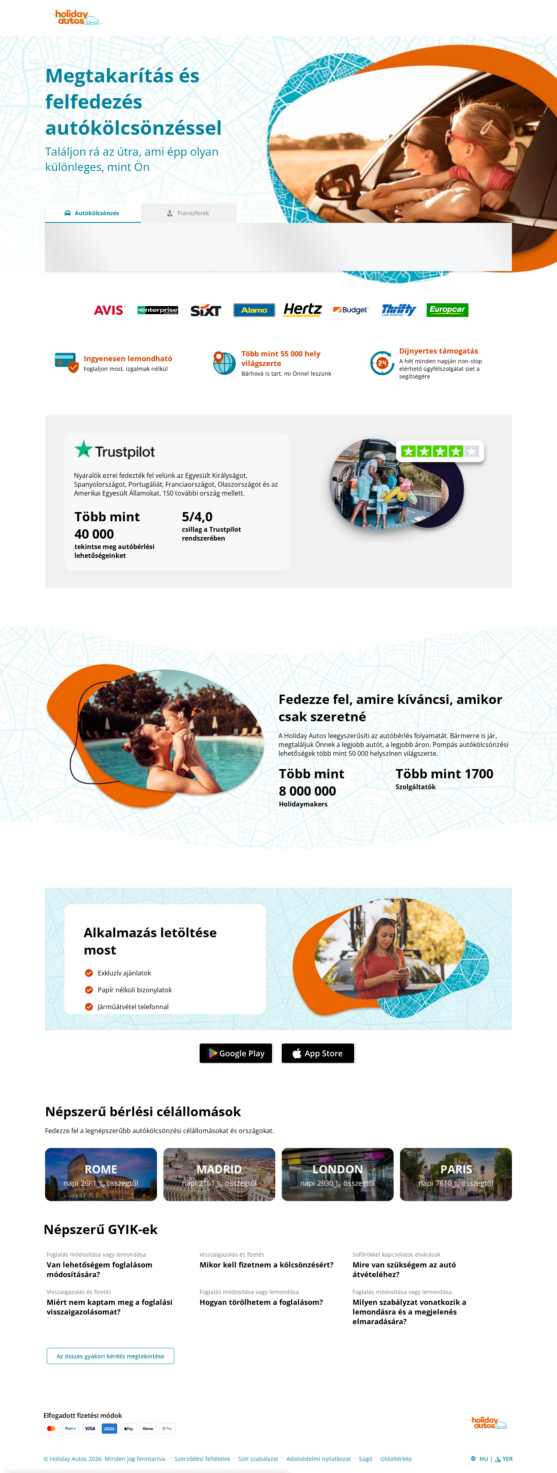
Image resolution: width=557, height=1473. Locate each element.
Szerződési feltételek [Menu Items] (202, 1459)
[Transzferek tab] (189, 213)
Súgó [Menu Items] (365, 1459)
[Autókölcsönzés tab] (93, 213)
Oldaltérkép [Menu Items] (396, 1459)
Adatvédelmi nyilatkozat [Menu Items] (319, 1459)
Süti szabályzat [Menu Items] (258, 1459)
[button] (491, 1458)
